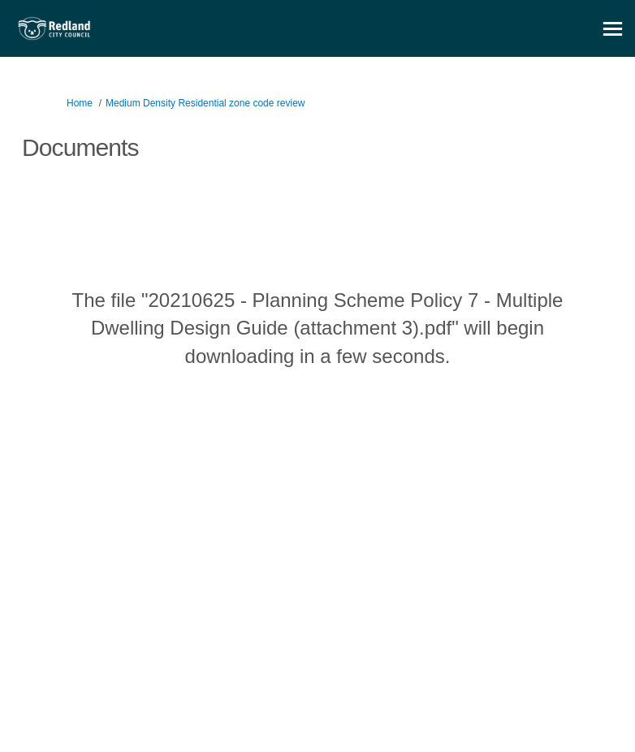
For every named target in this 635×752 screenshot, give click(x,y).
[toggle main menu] (612, 29)
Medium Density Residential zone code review (205, 103)
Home (80, 103)
